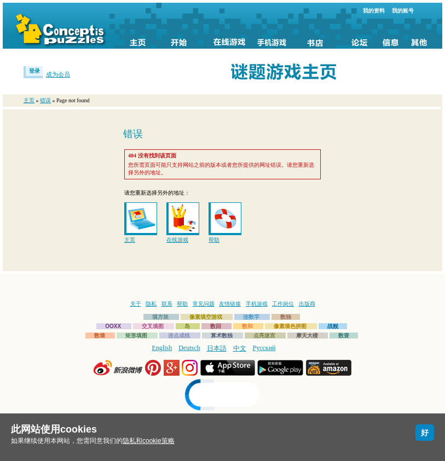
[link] (223, 396)
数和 (247, 326)
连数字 (251, 317)
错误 (45, 100)
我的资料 (374, 11)
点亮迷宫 (264, 335)
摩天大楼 (307, 335)
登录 (34, 71)
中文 (239, 348)
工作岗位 (283, 304)
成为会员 (58, 74)
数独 (285, 317)
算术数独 (222, 335)
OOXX (113, 326)
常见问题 (204, 304)
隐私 (151, 304)
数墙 (99, 335)
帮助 (214, 240)
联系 (166, 304)
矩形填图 (136, 335)
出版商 (307, 304)
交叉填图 (153, 326)
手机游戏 (257, 304)
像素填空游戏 (205, 317)
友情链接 (230, 304)
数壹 (343, 335)
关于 (135, 304)
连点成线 (179, 335)
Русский (264, 348)
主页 (29, 100)
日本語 (217, 348)
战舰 (332, 326)
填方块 (160, 317)
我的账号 (403, 11)
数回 (215, 326)
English (162, 348)
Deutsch (189, 348)
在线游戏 (177, 240)
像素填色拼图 (290, 326)
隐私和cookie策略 (149, 441)
